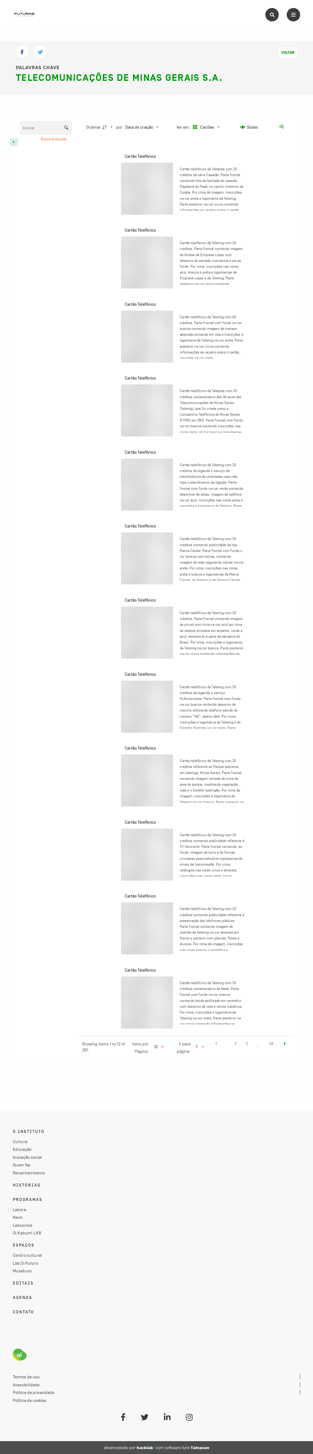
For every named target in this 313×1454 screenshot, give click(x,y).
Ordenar (93, 127)
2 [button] (247, 1043)
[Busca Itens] (46, 128)
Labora (19, 1209)
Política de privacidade (33, 1392)
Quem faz (22, 1164)
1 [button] (235, 1043)
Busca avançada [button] (54, 139)
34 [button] (271, 1043)
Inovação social (27, 1157)
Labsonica (22, 1225)
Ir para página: (183, 1047)
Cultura (20, 1141)
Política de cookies (29, 1400)
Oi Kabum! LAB (27, 1232)
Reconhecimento (29, 1172)
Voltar (287, 52)
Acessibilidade (26, 1384)
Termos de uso (26, 1376)
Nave (17, 1217)
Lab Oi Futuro (25, 1263)
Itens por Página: (140, 1047)
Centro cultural (27, 1255)
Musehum (22, 1270)
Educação (22, 1149)
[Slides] (249, 127)
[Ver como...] (283, 127)
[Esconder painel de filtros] (14, 142)
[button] (216, 1044)
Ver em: (183, 127)
